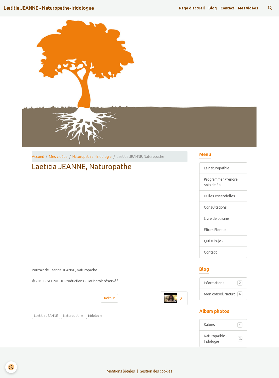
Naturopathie (73, 315)
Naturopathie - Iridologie (92, 156)
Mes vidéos (248, 8)
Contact (227, 8)
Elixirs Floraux (215, 230)
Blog (212, 8)
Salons (223, 325)
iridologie (95, 315)
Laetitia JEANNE (46, 315)
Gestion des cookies (156, 371)
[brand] (49, 8)
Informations (223, 282)
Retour (109, 298)
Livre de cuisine (216, 218)
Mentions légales (121, 371)
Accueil (38, 156)
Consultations (215, 207)
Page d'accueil (192, 8)
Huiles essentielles (219, 196)
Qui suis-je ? (214, 241)
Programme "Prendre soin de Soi (221, 182)
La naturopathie (216, 168)
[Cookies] (11, 367)
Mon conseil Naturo (223, 294)
